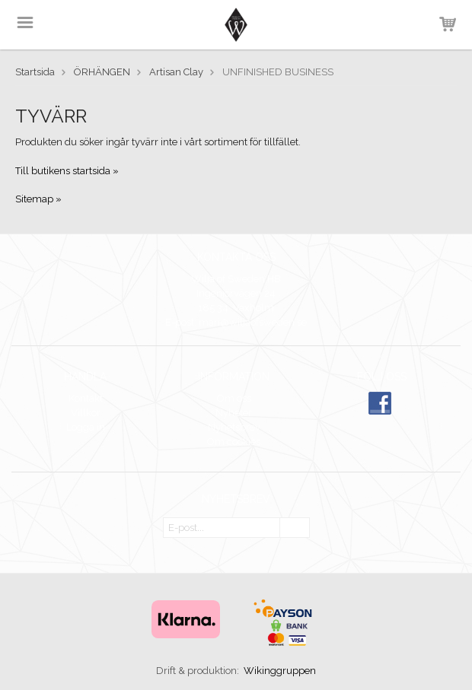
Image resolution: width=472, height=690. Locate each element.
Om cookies (233, 441)
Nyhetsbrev (234, 427)
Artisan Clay (176, 72)
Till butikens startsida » (67, 170)
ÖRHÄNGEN (102, 72)
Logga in (85, 427)
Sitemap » (38, 199)
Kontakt (86, 398)
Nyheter (233, 412)
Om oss (234, 398)
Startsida (35, 72)
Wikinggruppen (280, 670)
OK (294, 528)
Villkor (85, 412)
